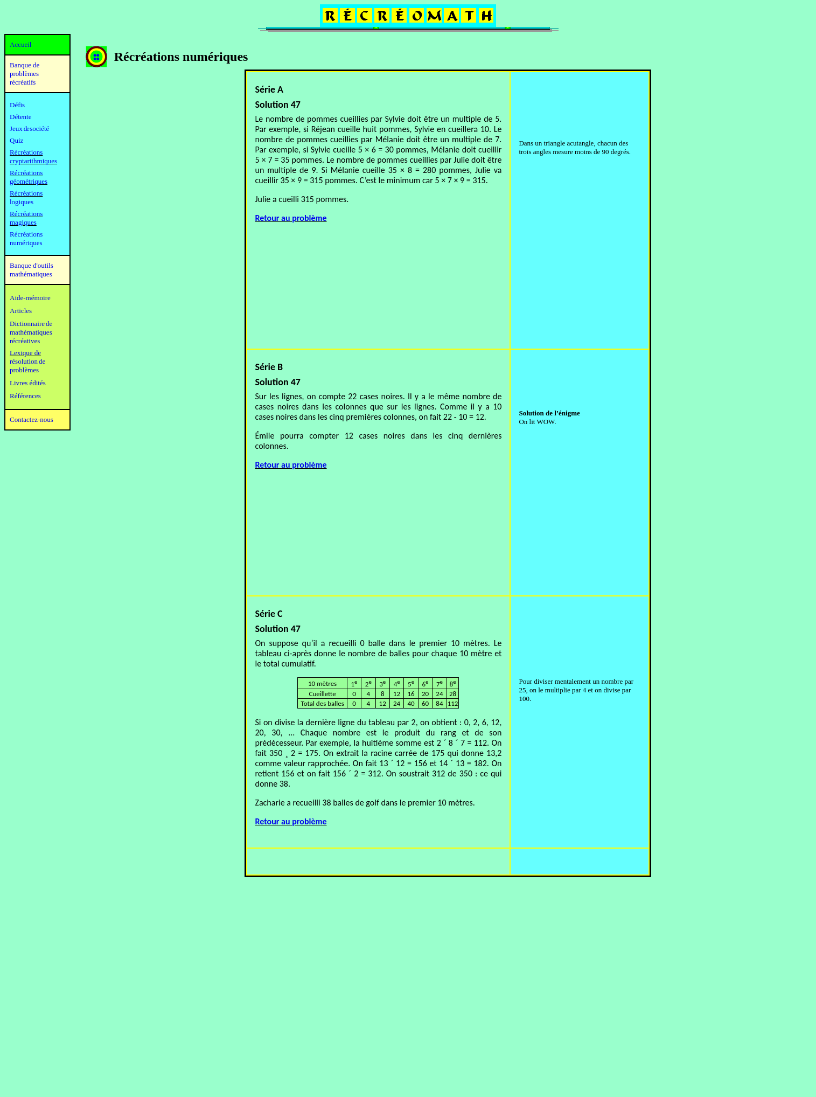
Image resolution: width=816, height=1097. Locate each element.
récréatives (25, 341)
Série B (269, 367)
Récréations (26, 193)
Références (25, 396)
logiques (21, 202)
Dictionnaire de (31, 324)
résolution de (27, 361)
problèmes (24, 370)
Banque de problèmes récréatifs (24, 73)
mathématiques (31, 332)
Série (266, 614)
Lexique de (25, 353)
